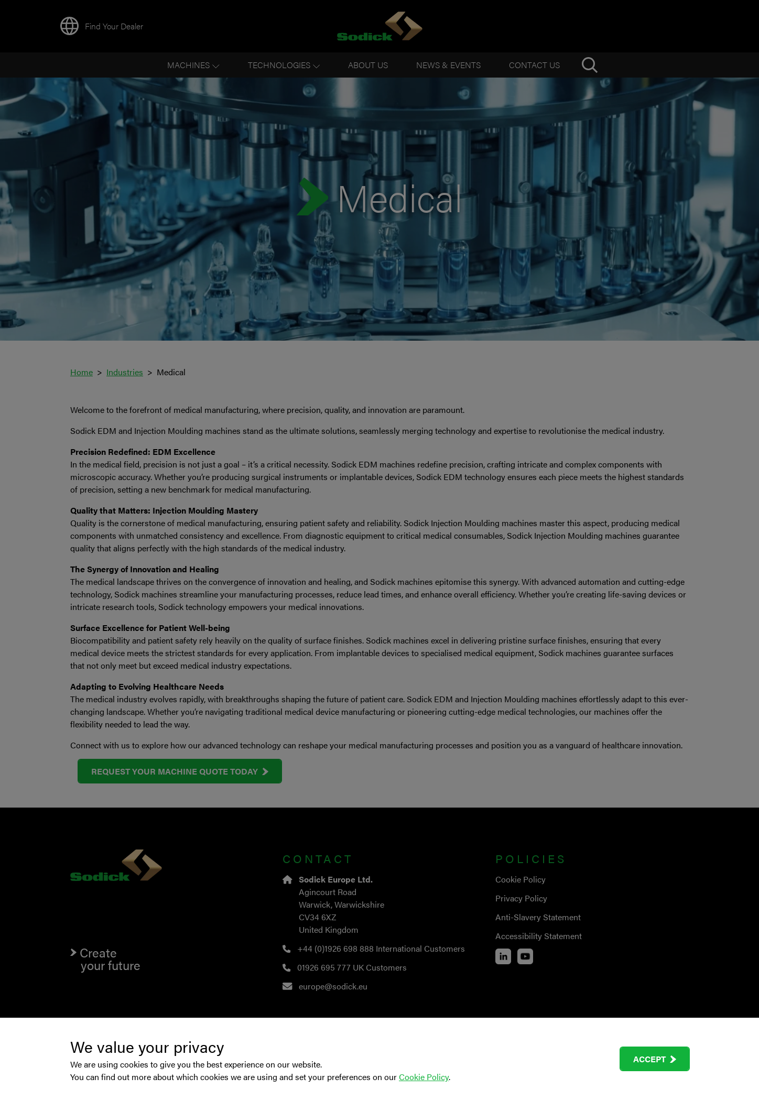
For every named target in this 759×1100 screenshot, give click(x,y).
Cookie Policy (424, 1077)
